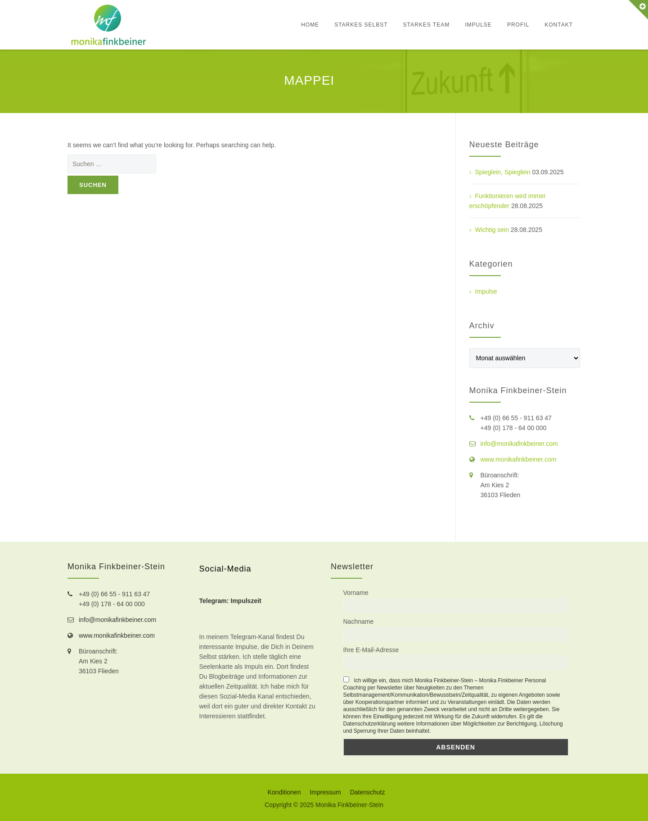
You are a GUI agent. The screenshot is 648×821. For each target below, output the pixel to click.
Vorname (356, 592)
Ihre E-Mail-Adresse (371, 649)
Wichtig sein (492, 229)
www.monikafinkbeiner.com (519, 459)
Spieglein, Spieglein (503, 172)
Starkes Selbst (360, 25)
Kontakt (558, 25)
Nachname (358, 621)
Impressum (325, 792)
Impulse (478, 25)
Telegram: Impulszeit (230, 600)
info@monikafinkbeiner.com (519, 443)
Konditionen (284, 792)
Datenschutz (367, 792)
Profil (518, 25)
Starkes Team (426, 25)
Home (310, 25)
